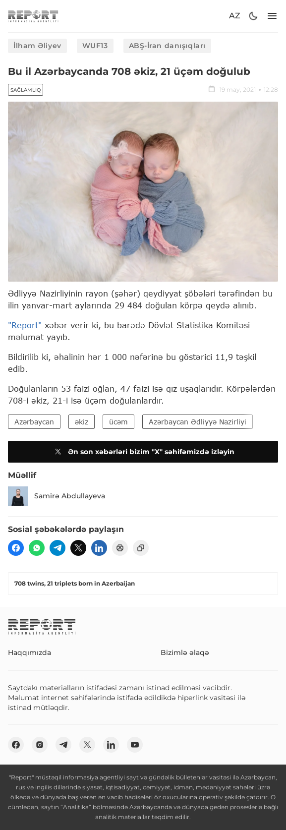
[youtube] (135, 745)
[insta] (40, 745)
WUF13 (95, 45)
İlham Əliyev (37, 45)
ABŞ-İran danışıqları (167, 45)
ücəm (118, 421)
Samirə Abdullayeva (56, 496)
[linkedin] (99, 548)
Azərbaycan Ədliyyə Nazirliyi (197, 421)
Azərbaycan (34, 421)
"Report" (25, 325)
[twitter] (78, 548)
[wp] (37, 548)
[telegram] (57, 548)
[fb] (16, 548)
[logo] (33, 16)
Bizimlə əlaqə (185, 652)
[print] (120, 548)
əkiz (81, 421)
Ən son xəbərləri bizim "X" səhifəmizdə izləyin (143, 452)
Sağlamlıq (25, 90)
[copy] (141, 548)
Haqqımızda (29, 652)
